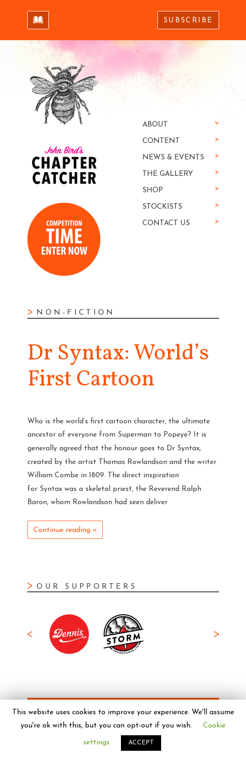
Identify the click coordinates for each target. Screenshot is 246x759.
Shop (152, 190)
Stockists (162, 207)
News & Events (173, 157)
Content (161, 141)
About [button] (155, 124)
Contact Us (166, 223)
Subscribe (188, 20)
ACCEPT (141, 742)
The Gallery (167, 174)
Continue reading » (65, 530)
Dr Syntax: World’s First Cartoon (118, 366)
